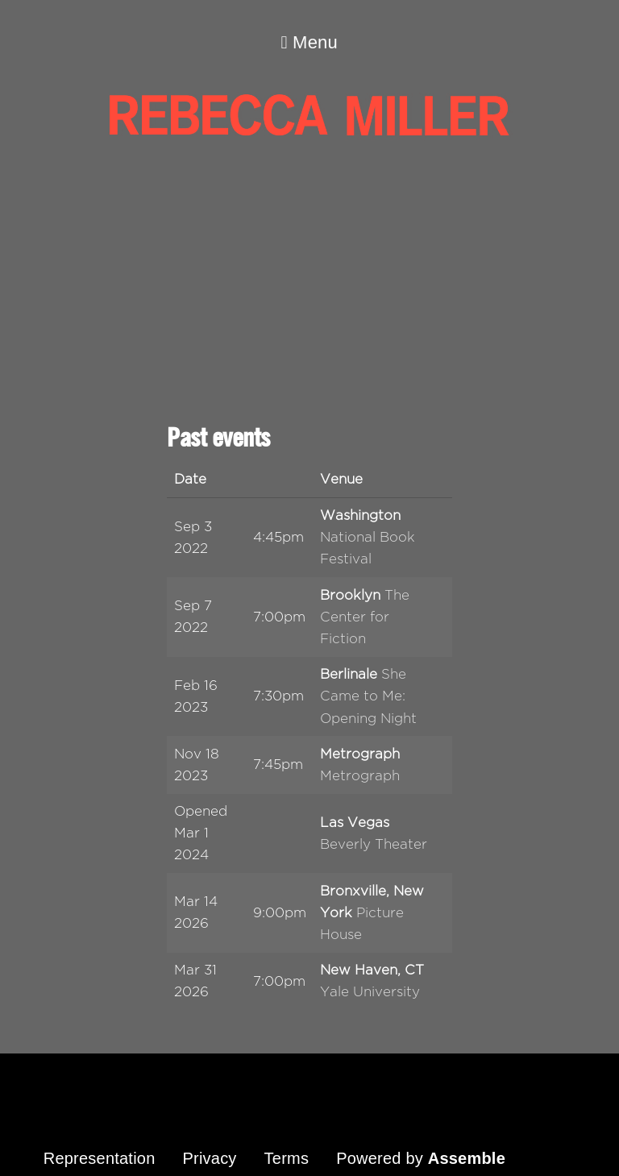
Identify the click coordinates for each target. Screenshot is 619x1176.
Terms (287, 1158)
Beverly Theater (373, 844)
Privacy (209, 1158)
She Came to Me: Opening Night (368, 696)
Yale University (370, 992)
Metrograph (360, 776)
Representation (100, 1158)
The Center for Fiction (364, 617)
